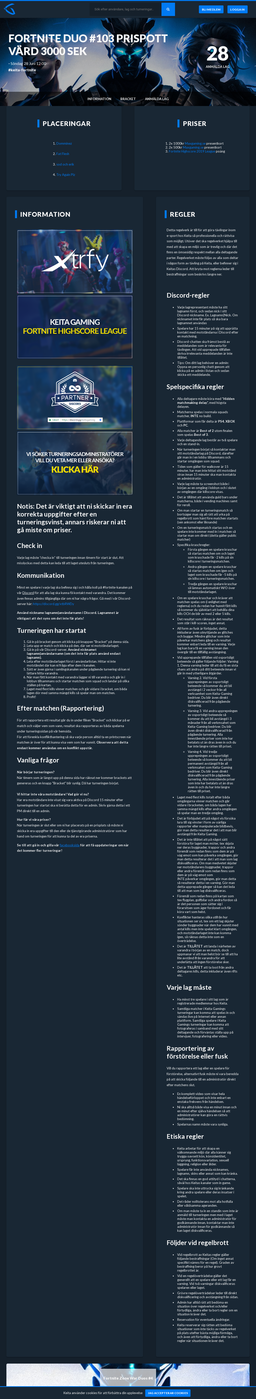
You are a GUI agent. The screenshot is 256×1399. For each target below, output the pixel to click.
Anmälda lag (157, 99)
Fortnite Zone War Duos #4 (128, 1378)
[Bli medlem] (211, 9)
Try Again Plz (65, 175)
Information (99, 99)
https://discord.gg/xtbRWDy (53, 604)
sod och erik (65, 164)
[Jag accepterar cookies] (168, 1393)
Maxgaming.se (195, 143)
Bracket (128, 99)
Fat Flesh (62, 154)
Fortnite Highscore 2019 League (192, 151)
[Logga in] (237, 9)
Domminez (64, 143)
